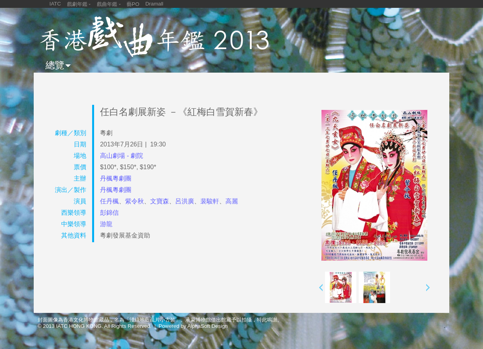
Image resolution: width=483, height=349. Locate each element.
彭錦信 (109, 212)
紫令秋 (134, 201)
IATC (55, 4)
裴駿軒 (209, 201)
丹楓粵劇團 (115, 178)
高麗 (231, 201)
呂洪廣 (184, 201)
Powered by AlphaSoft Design (193, 326)
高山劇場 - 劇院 (121, 155)
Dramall (154, 4)
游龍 (106, 224)
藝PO (133, 4)
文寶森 (159, 201)
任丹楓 (109, 201)
